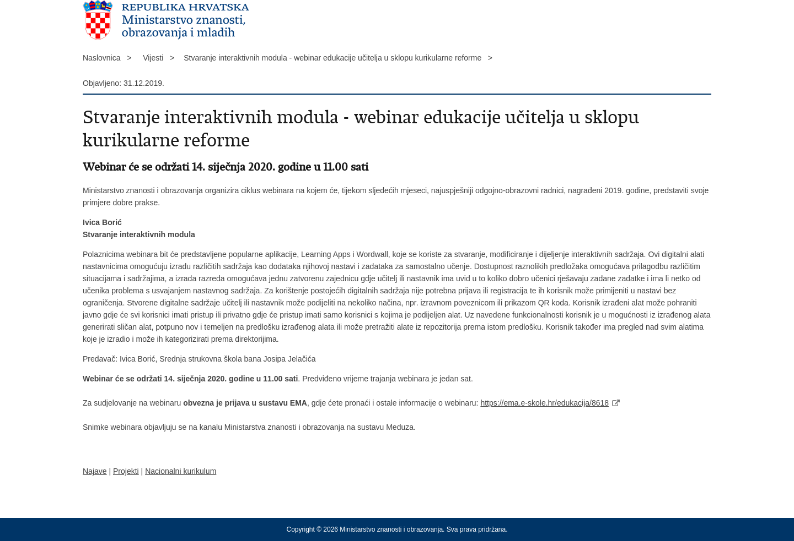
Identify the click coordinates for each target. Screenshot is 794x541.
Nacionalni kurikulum (180, 471)
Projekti (126, 471)
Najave (95, 471)
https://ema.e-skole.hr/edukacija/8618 (544, 402)
